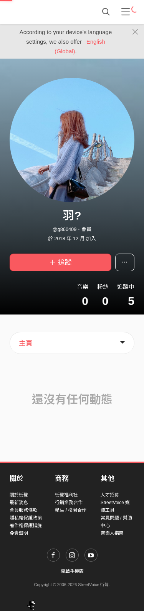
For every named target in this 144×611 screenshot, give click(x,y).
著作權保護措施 (26, 525)
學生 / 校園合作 (70, 510)
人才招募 (110, 495)
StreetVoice (41, 12)
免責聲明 (19, 533)
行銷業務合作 (69, 502)
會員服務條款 (23, 510)
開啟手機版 (72, 571)
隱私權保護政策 (26, 518)
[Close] (135, 32)
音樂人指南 (112, 533)
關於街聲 (19, 495)
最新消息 (19, 502)
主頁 (26, 343)
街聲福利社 (66, 495)
